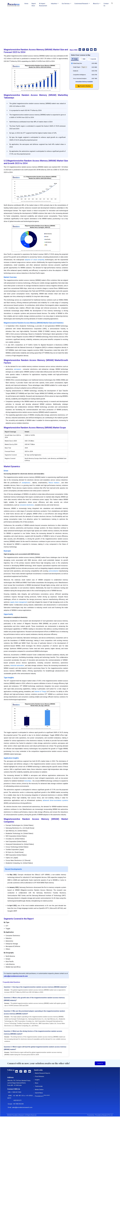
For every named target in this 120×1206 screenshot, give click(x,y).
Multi (83, 59)
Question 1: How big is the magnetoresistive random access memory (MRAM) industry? (35, 987)
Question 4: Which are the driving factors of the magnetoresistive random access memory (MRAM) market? (33, 1032)
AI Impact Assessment (43, 5)
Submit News (39, 1093)
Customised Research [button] (81, 3)
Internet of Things (40, 691)
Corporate (92, 59)
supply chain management (19, 602)
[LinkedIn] (80, 50)
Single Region (80, 67)
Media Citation (39, 1089)
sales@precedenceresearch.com (16, 976)
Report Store (34, 5)
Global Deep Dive (77, 63)
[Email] (91, 50)
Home (26, 3)
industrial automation (17, 665)
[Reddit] (95, 50)
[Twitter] (84, 50)
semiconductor (54, 571)
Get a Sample (10, 40)
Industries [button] (54, 3)
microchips (28, 781)
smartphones (26, 483)
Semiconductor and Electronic (16, 13)
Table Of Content (27, 40)
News (36, 1083)
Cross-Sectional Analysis (80, 78)
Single (74, 59)
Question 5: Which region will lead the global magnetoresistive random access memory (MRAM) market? (35, 1048)
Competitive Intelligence (79, 74)
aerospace (18, 369)
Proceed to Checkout (84, 86)
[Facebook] (88, 50)
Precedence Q (42, 1096)
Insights (37, 1079)
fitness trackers (54, 483)
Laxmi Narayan (93, 32)
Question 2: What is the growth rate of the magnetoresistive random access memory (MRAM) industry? (34, 999)
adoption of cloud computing (35, 260)
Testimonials (39, 1086)
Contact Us (106, 5)
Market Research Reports (42, 1073)
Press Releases (39, 1076)
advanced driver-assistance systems (55, 800)
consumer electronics (27, 505)
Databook (75, 71)
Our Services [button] (66, 3)
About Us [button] (96, 3)
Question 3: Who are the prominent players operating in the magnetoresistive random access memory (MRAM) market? (34, 1012)
